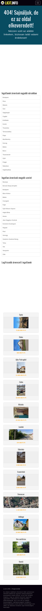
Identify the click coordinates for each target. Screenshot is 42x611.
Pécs (4, 101)
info (11, 2)
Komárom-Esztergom (9, 224)
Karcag (5, 143)
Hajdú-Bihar (6, 212)
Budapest (6, 97)
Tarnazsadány (7, 131)
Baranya (5, 182)
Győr (4, 158)
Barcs (4, 151)
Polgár (5, 162)
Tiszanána (6, 128)
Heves (5, 216)
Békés (5, 147)
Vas (4, 247)
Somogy (5, 235)
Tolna (4, 243)
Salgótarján (6, 112)
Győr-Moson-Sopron (9, 208)
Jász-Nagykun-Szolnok (10, 220)
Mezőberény (6, 139)
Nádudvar (6, 166)
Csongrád (6, 201)
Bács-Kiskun (6, 193)
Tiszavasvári (6, 154)
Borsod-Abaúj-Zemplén (10, 186)
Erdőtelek (6, 120)
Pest (4, 231)
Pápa (4, 135)
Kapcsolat (16, 589)
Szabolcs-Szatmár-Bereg (10, 239)
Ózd (4, 109)
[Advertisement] (21, 68)
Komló (5, 124)
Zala (4, 254)
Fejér (4, 205)
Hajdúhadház (7, 170)
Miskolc (5, 105)
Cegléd (5, 116)
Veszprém (6, 250)
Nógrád (5, 228)
